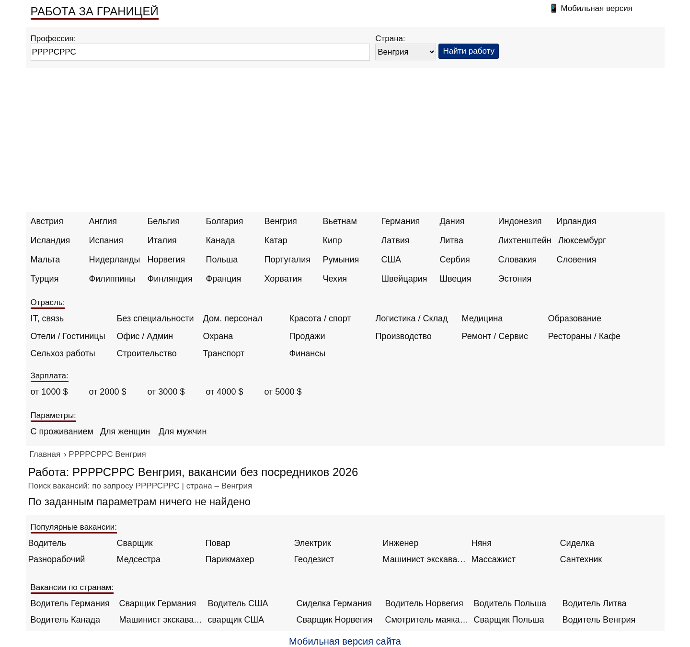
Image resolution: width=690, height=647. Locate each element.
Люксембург (582, 240)
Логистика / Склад (412, 318)
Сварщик (135, 543)
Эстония (515, 279)
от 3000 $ (166, 392)
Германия (400, 221)
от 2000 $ (107, 392)
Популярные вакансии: (74, 527)
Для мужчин (183, 431)
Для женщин (125, 431)
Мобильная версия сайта (345, 641)
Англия (103, 221)
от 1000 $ (49, 392)
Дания (452, 221)
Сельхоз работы (63, 353)
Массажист (494, 559)
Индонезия (520, 221)
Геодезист (314, 559)
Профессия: (53, 38)
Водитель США (238, 603)
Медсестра (139, 559)
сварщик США (236, 619)
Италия (162, 240)
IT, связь (47, 318)
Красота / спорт (320, 318)
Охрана (218, 336)
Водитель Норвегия (424, 603)
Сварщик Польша (509, 619)
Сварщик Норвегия (335, 619)
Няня (482, 543)
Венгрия (280, 221)
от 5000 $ (283, 392)
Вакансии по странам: (72, 587)
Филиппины (112, 279)
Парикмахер (230, 559)
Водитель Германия (70, 603)
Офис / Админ (145, 336)
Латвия (395, 240)
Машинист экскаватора (425, 559)
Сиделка (577, 543)
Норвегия (166, 259)
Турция (45, 279)
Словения (577, 259)
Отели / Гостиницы (68, 336)
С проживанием (62, 431)
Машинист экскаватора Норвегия (161, 619)
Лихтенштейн (525, 240)
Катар (276, 240)
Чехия (335, 279)
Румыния (341, 259)
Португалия (287, 259)
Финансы (307, 353)
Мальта (45, 259)
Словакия (517, 259)
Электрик (312, 543)
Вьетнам (340, 221)
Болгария (224, 221)
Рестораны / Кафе (584, 336)
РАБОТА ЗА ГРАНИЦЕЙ (95, 11)
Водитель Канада (65, 619)
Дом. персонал (233, 318)
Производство (404, 336)
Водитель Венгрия (599, 619)
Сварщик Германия (157, 603)
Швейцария (404, 279)
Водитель (47, 543)
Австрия (47, 221)
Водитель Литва (595, 603)
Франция (224, 279)
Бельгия (164, 221)
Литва (451, 240)
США (391, 259)
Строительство (147, 353)
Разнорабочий (56, 559)
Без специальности (155, 318)
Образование (575, 318)
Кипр (332, 240)
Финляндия (170, 279)
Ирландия (577, 221)
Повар (218, 543)
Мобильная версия (596, 8)
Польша (222, 259)
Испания (106, 240)
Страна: (390, 38)
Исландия (50, 240)
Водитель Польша (510, 603)
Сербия (455, 259)
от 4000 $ (224, 392)
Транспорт (224, 353)
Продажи (307, 336)
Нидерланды (114, 259)
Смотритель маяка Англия (427, 619)
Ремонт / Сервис (495, 336)
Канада (220, 240)
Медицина (482, 318)
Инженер (401, 543)
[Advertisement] (345, 140)
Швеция (456, 279)
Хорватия (283, 279)
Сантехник (581, 559)
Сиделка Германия (334, 603)
